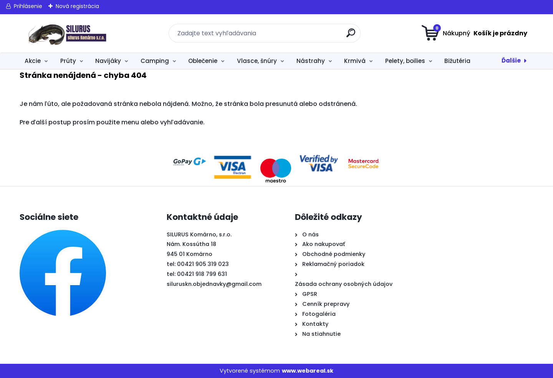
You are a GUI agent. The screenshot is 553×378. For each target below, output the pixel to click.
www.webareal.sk (307, 371)
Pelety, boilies (405, 61)
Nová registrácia (77, 6)
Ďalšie (511, 60)
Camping (155, 61)
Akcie (33, 61)
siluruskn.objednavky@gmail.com (214, 284)
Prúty (68, 61)
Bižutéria (457, 61)
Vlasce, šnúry (257, 61)
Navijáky (108, 61)
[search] (351, 35)
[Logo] (67, 33)
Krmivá (355, 61)
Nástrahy (310, 61)
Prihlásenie (28, 6)
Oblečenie (202, 61)
